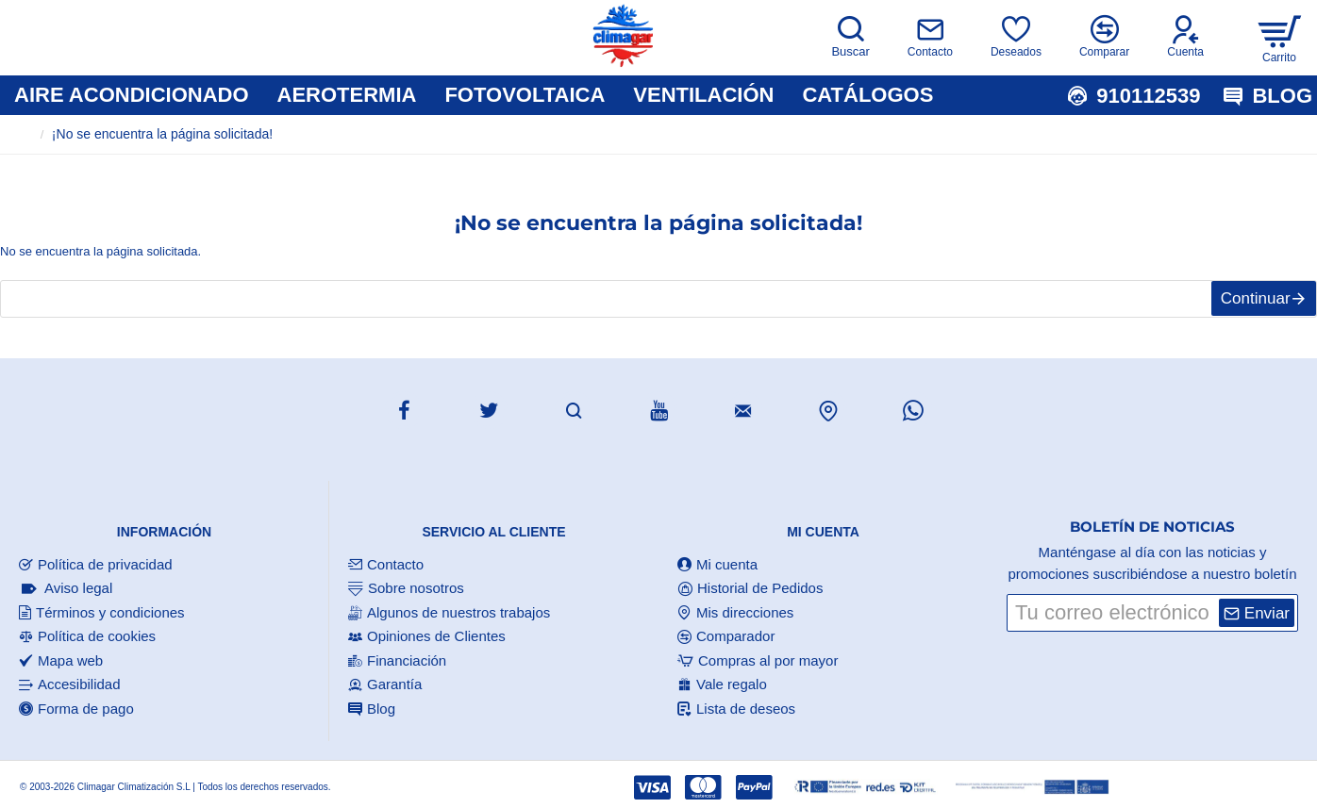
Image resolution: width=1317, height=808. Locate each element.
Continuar (1246, 308)
